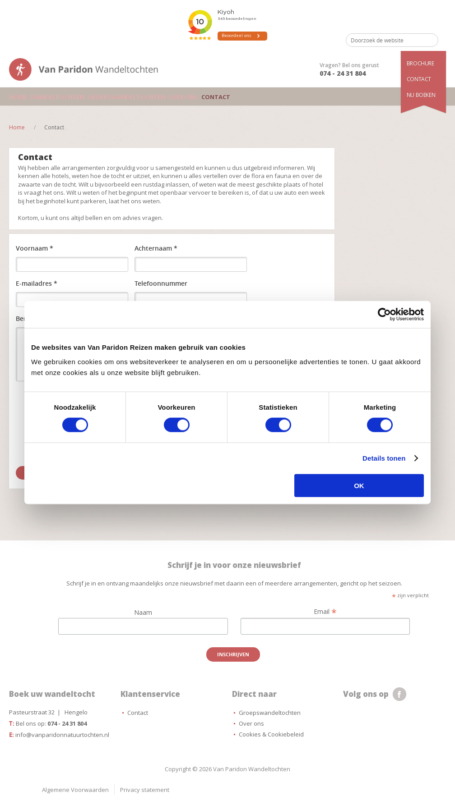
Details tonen (383, 458)
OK (359, 485)
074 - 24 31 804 (343, 73)
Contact (419, 79)
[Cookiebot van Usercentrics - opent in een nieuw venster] (384, 314)
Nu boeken (421, 95)
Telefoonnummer (161, 283)
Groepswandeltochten (119, 97)
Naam (143, 612)
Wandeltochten (54, 97)
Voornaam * (34, 248)
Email (325, 611)
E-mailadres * (36, 283)
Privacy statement (144, 790)
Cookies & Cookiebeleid (271, 734)
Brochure (420, 63)
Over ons (173, 97)
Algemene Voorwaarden (75, 790)
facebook (399, 694)
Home (17, 97)
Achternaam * (156, 248)
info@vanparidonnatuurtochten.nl (62, 735)
